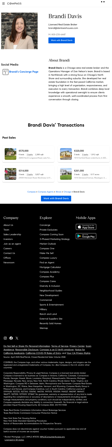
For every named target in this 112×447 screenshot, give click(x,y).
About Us (8, 225)
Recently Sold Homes (50, 323)
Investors (8, 239)
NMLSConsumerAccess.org (52, 437)
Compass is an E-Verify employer (57, 349)
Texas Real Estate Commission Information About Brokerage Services (35, 410)
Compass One (47, 248)
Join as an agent (12, 243)
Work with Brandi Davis (61, 40)
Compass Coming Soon (52, 234)
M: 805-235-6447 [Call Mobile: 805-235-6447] (57, 34)
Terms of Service (59, 346)
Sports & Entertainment (52, 304)
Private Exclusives (48, 229)
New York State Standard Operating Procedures (25, 421)
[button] (3, 3)
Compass (31, 192)
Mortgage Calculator (50, 267)
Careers (8, 248)
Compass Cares (48, 281)
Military (43, 309)
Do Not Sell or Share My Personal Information (27, 346)
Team (6, 229)
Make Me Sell (46, 253)
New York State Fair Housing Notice (20, 418)
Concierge (45, 225)
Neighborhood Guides (51, 290)
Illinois (58, 192)
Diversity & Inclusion (50, 286)
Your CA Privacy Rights (78, 353)
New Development (49, 295)
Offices (7, 257)
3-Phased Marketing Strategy (55, 239)
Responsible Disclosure (26, 349)
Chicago (67, 192)
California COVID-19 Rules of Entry (43, 353)
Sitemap (44, 328)
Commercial (46, 300)
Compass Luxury (48, 257)
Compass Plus (47, 276)
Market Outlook (48, 243)
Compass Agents (46, 192)
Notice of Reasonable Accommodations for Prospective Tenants (32, 423)
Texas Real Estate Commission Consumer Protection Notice (30, 413)
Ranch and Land (48, 314)
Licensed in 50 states (14, 440)
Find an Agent (47, 262)
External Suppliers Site (51, 318)
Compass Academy (50, 271)
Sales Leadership (12, 234)
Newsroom (9, 262)
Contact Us (9, 253)
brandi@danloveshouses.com (63, 28)
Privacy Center (77, 346)
